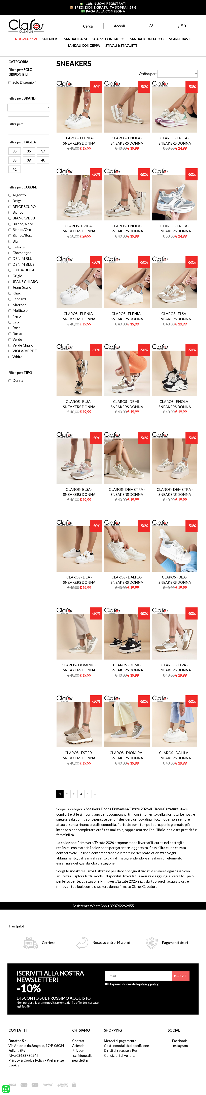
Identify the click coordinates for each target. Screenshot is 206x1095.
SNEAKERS (50, 39)
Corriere (48, 943)
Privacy (78, 1050)
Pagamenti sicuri (175, 943)
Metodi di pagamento (120, 1041)
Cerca (88, 26)
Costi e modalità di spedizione (126, 1046)
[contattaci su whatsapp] (6, 1088)
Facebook (179, 1041)
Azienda (78, 1046)
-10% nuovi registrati (103, 3)
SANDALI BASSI (75, 39)
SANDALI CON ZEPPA (84, 45)
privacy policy (149, 984)
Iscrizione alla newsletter (82, 1057)
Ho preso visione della (133, 984)
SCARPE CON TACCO (108, 39)
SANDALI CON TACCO (147, 39)
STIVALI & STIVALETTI (121, 45)
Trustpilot (16, 926)
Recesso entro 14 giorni (111, 942)
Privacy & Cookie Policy (26, 1060)
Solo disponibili (22, 82)
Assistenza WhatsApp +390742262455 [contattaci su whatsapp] (103, 906)
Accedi (119, 26)
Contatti (78, 1041)
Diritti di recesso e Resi (121, 1050)
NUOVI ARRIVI (26, 39)
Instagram (180, 1046)
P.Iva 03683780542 (23, 1055)
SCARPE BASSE (180, 39)
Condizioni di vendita (120, 1055)
